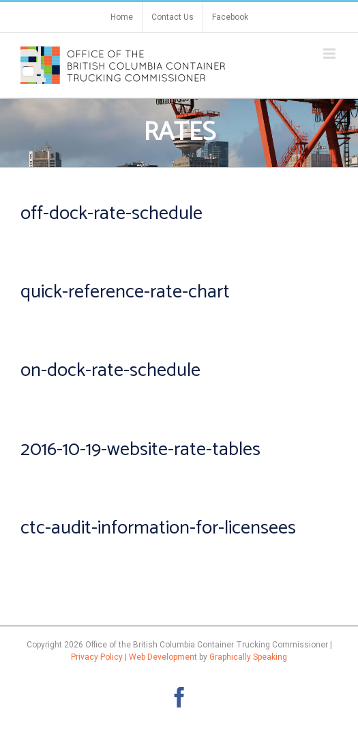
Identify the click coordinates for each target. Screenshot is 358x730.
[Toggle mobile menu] (330, 53)
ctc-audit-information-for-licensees (158, 528)
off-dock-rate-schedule (111, 213)
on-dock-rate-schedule (110, 370)
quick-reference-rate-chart (125, 292)
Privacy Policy (97, 657)
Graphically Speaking (248, 657)
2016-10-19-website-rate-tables (140, 449)
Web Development (163, 657)
